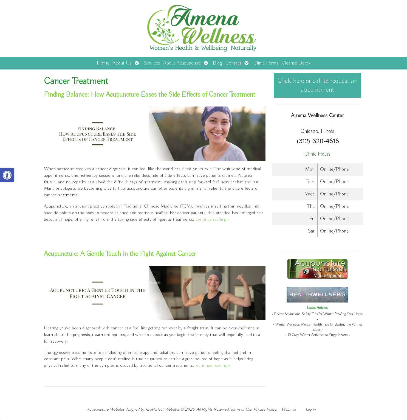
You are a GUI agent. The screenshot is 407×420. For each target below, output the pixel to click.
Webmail (288, 409)
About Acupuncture (182, 63)
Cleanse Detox (296, 63)
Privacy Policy (264, 409)
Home (103, 63)
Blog (217, 63)
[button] (7, 175)
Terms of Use (240, 409)
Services (152, 63)
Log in (311, 409)
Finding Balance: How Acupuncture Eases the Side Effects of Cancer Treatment (149, 94)
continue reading (212, 219)
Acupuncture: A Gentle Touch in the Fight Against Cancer (120, 254)
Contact (233, 63)
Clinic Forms (265, 63)
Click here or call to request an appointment (318, 85)
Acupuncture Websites (105, 409)
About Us (122, 63)
